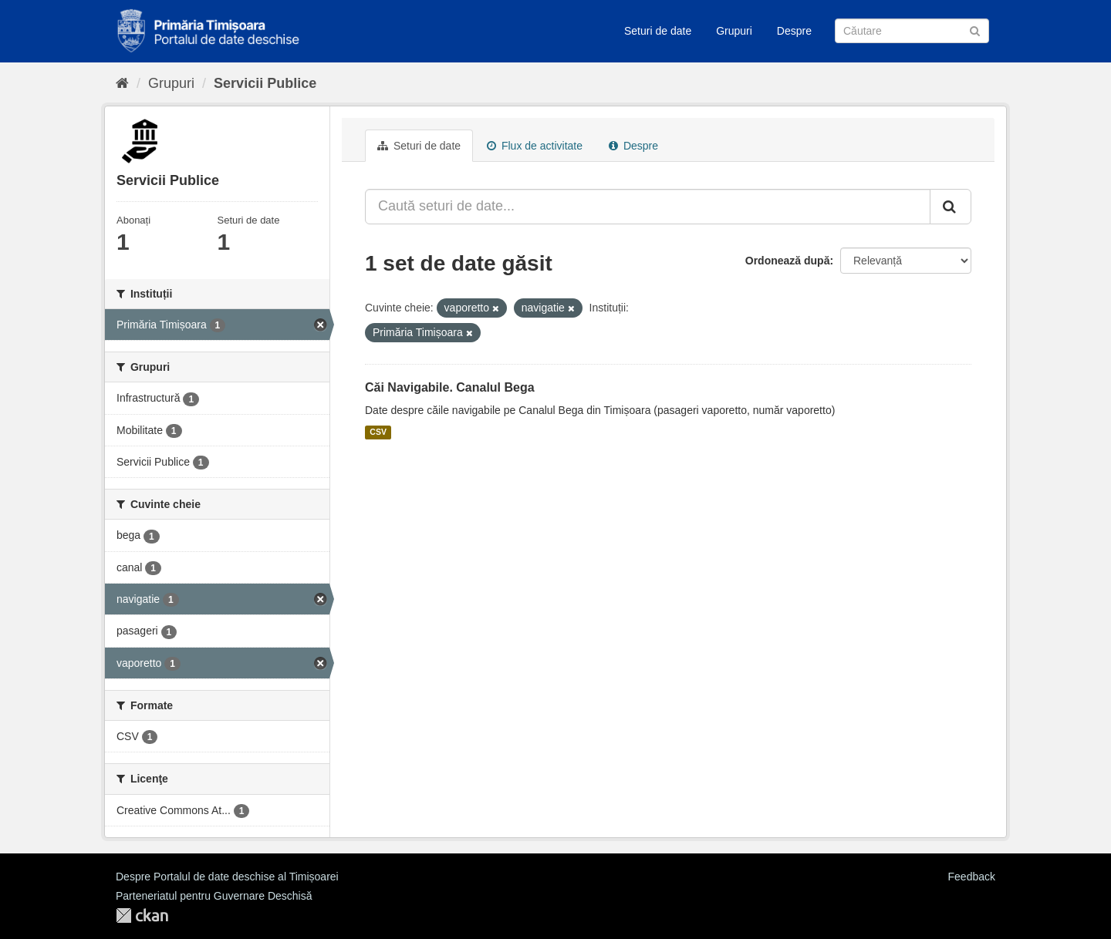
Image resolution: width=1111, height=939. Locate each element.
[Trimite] (974, 29)
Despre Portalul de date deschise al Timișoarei (227, 876)
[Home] (122, 83)
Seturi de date (657, 31)
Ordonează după (787, 260)
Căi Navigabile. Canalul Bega (450, 387)
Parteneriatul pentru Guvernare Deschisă (214, 896)
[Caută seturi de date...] (647, 206)
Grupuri (734, 31)
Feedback (971, 876)
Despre (794, 31)
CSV (378, 432)
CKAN (142, 915)
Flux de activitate (535, 146)
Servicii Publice (265, 83)
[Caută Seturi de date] (912, 31)
